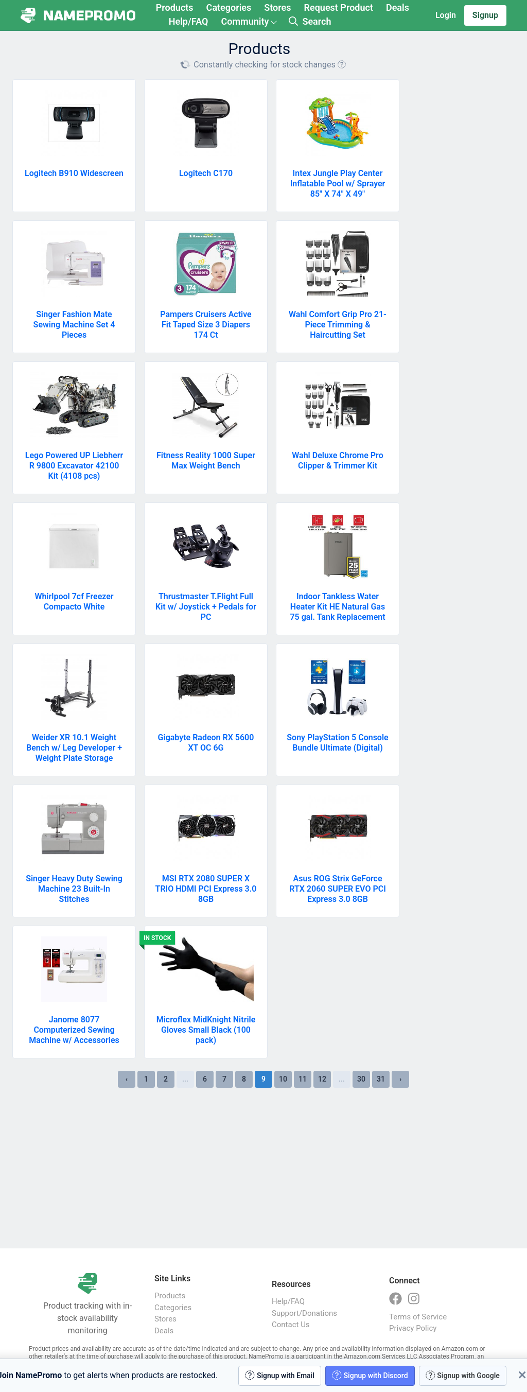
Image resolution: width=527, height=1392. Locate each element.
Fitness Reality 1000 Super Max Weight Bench (205, 460)
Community (245, 21)
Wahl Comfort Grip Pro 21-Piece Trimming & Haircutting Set (338, 324)
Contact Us (291, 1324)
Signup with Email (279, 1375)
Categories (229, 7)
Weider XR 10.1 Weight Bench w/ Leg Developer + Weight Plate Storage (74, 748)
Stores (277, 7)
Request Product (338, 7)
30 (361, 1079)
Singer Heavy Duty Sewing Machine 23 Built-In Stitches (74, 889)
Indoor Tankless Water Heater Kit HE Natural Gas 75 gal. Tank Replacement (337, 606)
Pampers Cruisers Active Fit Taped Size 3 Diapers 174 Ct (205, 324)
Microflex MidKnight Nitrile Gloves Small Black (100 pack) (206, 1030)
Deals (397, 7)
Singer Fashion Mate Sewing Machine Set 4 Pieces (74, 324)
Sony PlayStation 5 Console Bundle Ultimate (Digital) (337, 743)
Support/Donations (304, 1313)
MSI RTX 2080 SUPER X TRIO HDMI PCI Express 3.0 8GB (206, 889)
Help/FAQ (188, 21)
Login (445, 15)
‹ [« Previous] (127, 1079)
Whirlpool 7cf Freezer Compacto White (73, 601)
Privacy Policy (412, 1328)
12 (322, 1079)
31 (381, 1079)
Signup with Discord (370, 1375)
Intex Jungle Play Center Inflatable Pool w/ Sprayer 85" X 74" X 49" (337, 183)
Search (310, 21)
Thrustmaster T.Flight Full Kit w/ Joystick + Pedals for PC (205, 606)
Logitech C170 (206, 173)
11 (302, 1079)
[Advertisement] (263, 1168)
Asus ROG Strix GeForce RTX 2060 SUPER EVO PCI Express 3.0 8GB (337, 889)
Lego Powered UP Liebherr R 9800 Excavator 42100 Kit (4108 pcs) (74, 465)
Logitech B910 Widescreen (74, 173)
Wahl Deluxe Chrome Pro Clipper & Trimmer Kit (337, 460)
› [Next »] (400, 1079)
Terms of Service (418, 1316)
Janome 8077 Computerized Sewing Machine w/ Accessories (74, 1030)
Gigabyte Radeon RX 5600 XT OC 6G (206, 743)
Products (175, 7)
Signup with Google (463, 1375)
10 (283, 1079)
